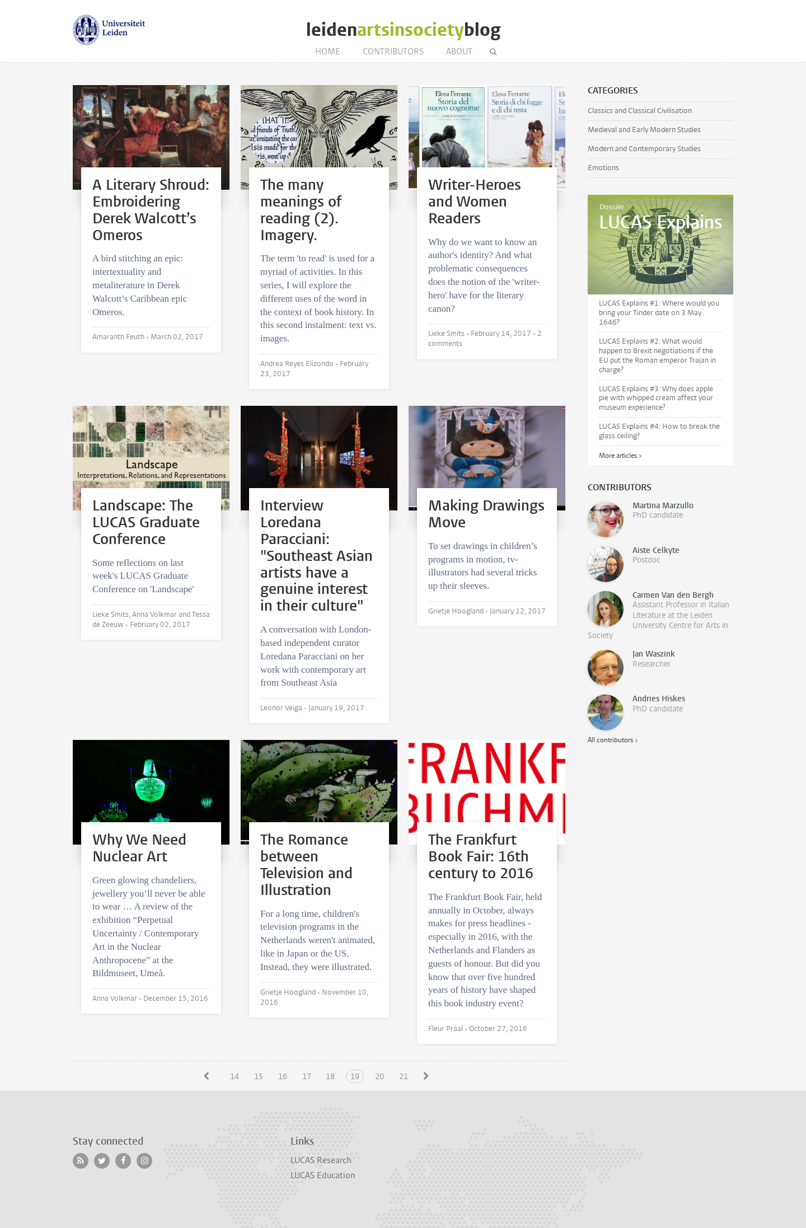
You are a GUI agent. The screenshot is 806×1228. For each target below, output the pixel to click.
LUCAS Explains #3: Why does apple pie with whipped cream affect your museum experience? (656, 398)
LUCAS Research (320, 1160)
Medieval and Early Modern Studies (644, 129)
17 (306, 1076)
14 (234, 1076)
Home (327, 51)
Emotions (603, 167)
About (459, 51)
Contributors (393, 51)
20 (379, 1076)
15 (258, 1076)
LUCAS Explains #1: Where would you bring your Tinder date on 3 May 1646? (659, 312)
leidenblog (403, 30)
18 (330, 1076)
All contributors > (613, 739)
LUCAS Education (322, 1175)
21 (403, 1076)
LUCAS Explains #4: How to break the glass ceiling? (659, 430)
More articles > (620, 455)
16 (282, 1076)
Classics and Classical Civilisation (640, 110)
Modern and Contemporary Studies (644, 148)
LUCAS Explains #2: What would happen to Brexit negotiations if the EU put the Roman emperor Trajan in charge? (657, 355)
